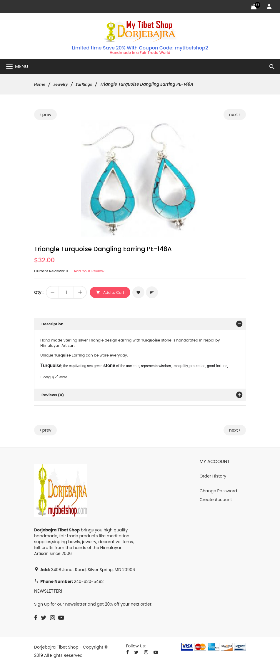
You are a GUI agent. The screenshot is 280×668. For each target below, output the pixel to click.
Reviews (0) (53, 397)
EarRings (88, 85)
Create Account (216, 502)
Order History (213, 478)
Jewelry (62, 85)
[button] (193, 126)
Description (53, 325)
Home (40, 85)
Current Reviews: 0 (53, 272)
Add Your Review (94, 272)
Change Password (218, 493)
